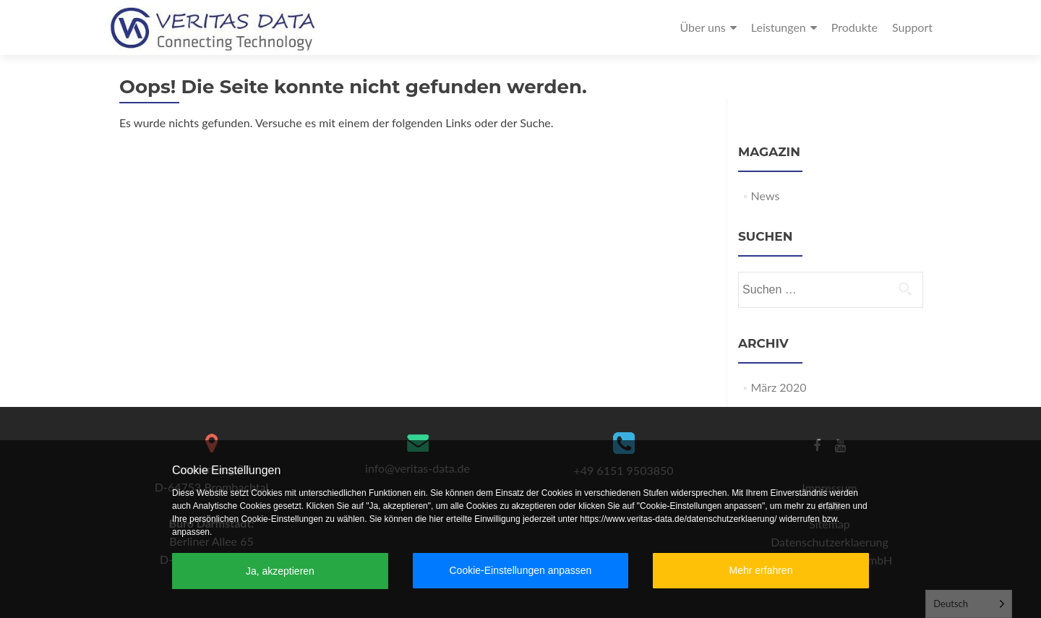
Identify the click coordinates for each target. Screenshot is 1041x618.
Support (912, 27)
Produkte (854, 27)
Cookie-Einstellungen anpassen (520, 570)
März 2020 (779, 387)
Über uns (702, 27)
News (765, 195)
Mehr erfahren (761, 570)
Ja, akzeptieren (280, 571)
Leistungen (778, 27)
